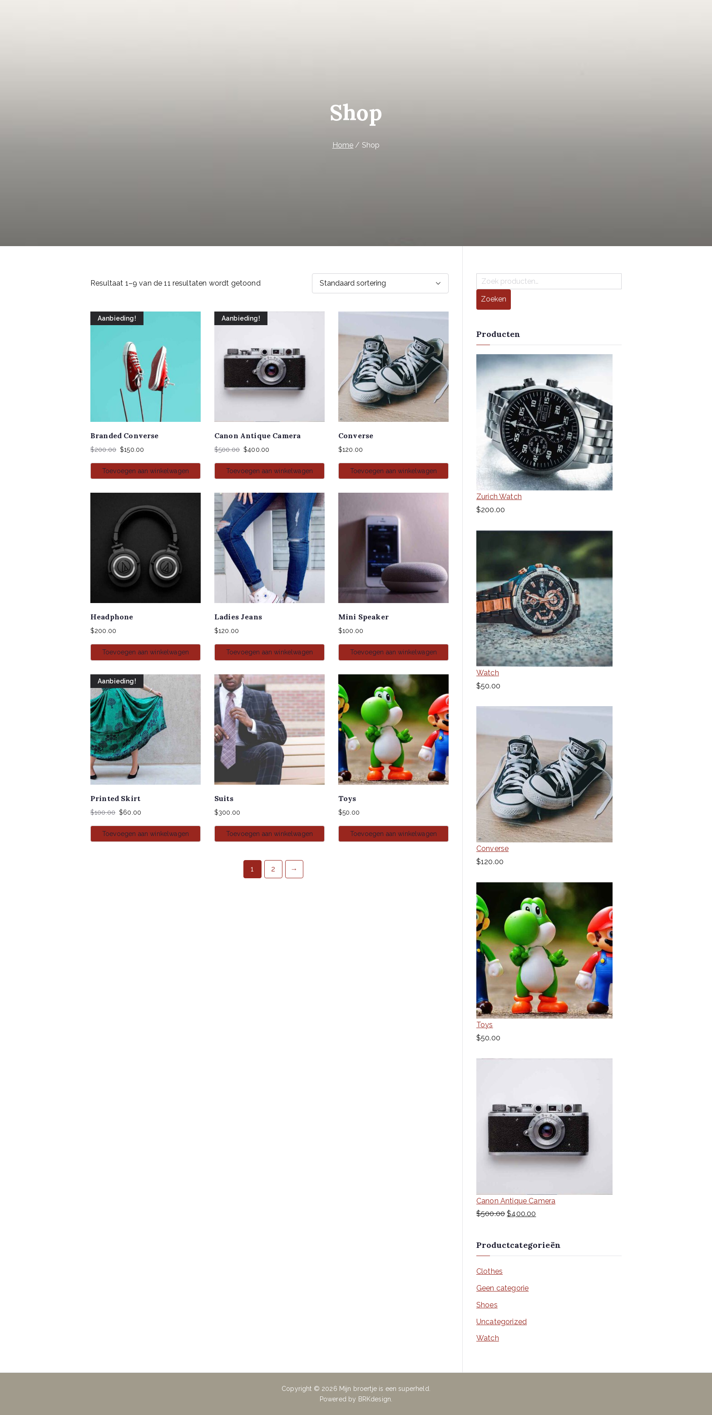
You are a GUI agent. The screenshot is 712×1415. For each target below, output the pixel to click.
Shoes (487, 1305)
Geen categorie (502, 1288)
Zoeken (493, 299)
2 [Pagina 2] (273, 869)
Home (343, 145)
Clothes (489, 1271)
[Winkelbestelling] (380, 283)
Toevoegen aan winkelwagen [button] (145, 471)
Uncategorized (501, 1321)
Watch (487, 1338)
